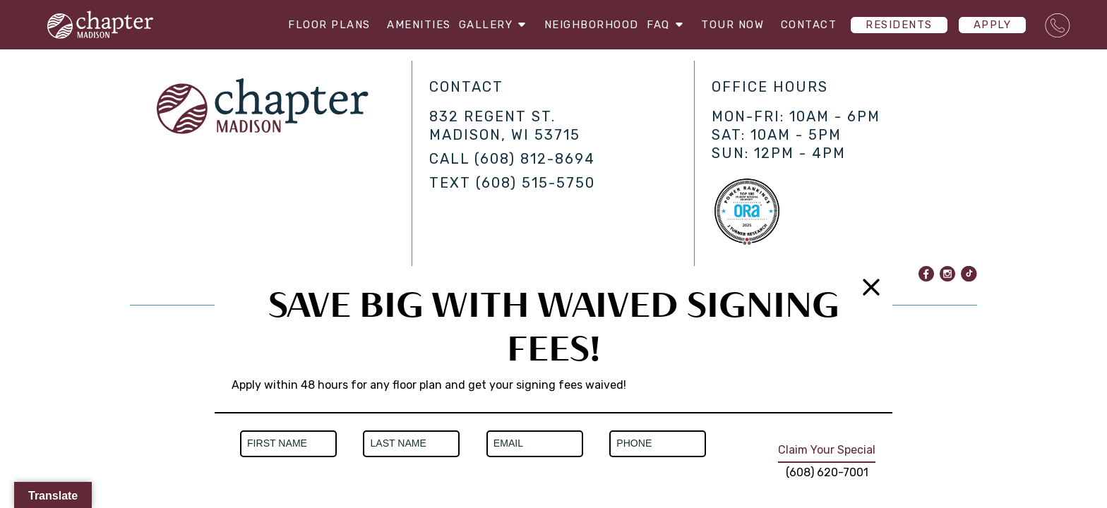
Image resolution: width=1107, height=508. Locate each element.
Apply (993, 24)
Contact (809, 24)
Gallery (488, 24)
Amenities (406, 24)
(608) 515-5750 (535, 182)
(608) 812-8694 (534, 158)
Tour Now (732, 24)
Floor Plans (316, 24)
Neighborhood (585, 24)
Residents (899, 24)
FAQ (667, 24)
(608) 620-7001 (827, 472)
